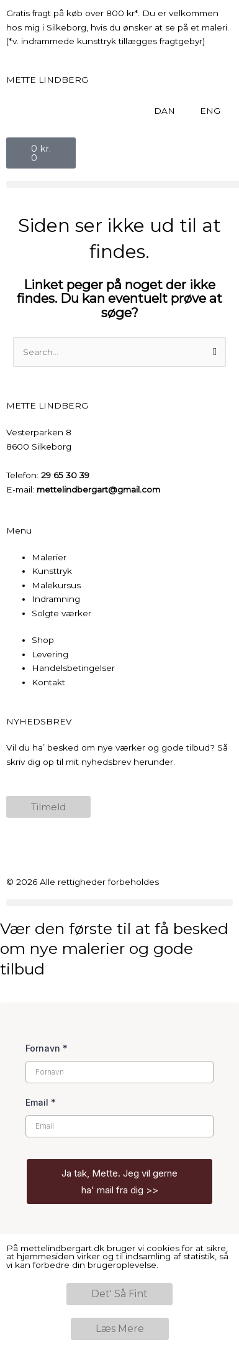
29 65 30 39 (65, 475)
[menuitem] (164, 110)
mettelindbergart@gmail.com (98, 489)
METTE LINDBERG (47, 80)
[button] (119, 902)
